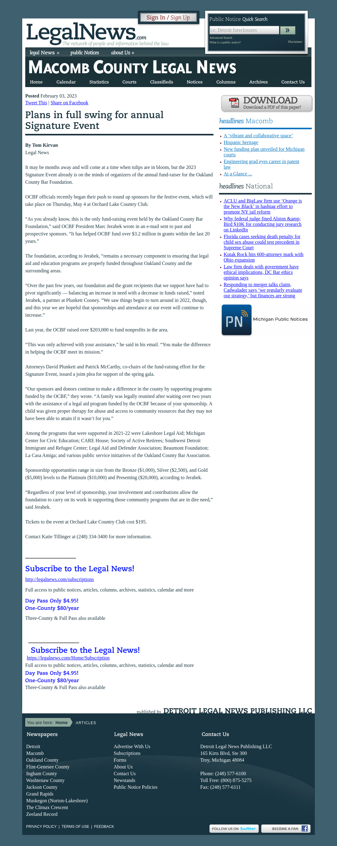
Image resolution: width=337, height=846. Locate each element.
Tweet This (36, 102)
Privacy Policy (41, 826)
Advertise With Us (132, 746)
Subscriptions (127, 753)
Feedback (104, 826)
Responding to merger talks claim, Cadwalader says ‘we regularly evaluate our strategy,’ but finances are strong (263, 290)
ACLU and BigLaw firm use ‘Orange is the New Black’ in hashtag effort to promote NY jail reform (263, 206)
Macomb (35, 753)
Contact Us (125, 773)
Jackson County (42, 787)
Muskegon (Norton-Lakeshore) (57, 800)
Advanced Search (220, 37)
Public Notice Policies (135, 787)
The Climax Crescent (47, 807)
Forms (120, 760)
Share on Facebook (69, 102)
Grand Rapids (39, 793)
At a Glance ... (238, 173)
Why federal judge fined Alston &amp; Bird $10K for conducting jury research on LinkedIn (263, 224)
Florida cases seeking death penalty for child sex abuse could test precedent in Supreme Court (262, 242)
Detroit (33, 746)
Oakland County (42, 760)
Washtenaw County (45, 780)
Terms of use (75, 826)
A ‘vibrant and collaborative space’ (258, 135)
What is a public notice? (225, 42)
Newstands (124, 780)
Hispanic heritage (241, 142)
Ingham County (41, 773)
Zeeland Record (42, 814)
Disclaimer (295, 41)
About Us (123, 766)
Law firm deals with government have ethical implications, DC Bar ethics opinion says (261, 272)
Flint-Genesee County (48, 766)
